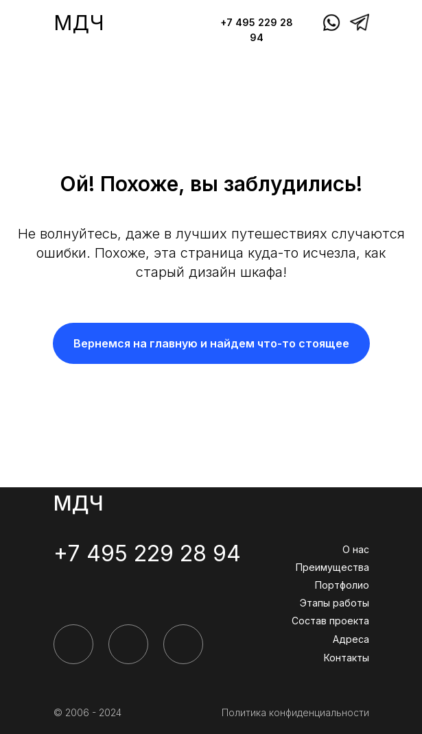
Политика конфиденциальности (295, 712)
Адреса (351, 639)
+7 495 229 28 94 (147, 553)
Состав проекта (330, 620)
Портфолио (342, 585)
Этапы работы (334, 603)
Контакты (346, 657)
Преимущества (332, 567)
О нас (355, 549)
